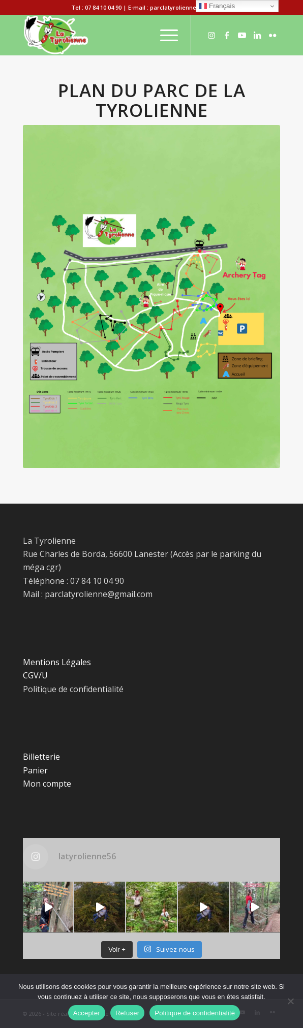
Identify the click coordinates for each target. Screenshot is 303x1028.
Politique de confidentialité (195, 1013)
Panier (35, 770)
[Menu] (164, 35)
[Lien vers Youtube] (242, 35)
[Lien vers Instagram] (211, 35)
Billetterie (41, 756)
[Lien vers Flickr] (272, 35)
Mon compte (47, 783)
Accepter (86, 1013)
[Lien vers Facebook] (226, 35)
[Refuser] (290, 1001)
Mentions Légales (57, 662)
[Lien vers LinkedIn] (257, 35)
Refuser (127, 1013)
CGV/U (35, 675)
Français (217, 6)
